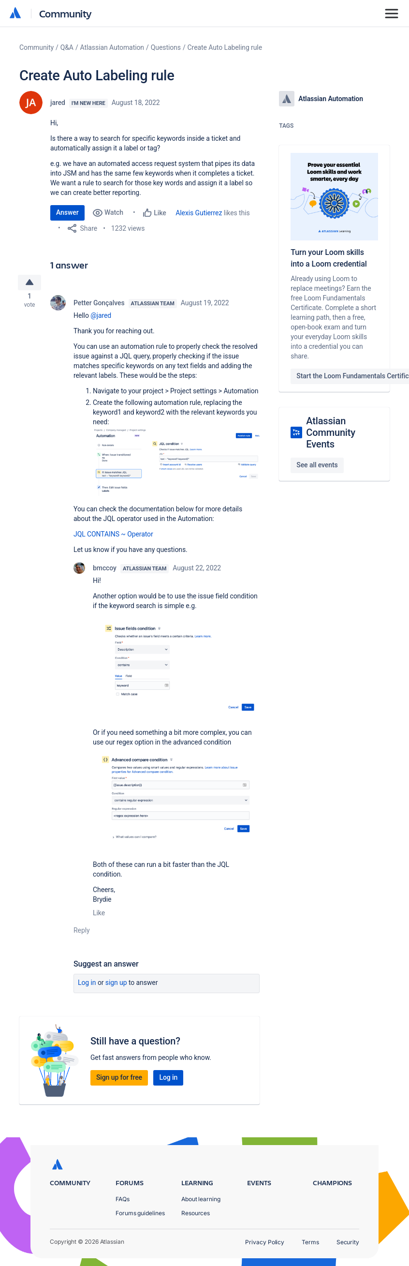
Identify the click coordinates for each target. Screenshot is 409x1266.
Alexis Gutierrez (198, 213)
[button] (176, 464)
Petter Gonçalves (99, 306)
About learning (200, 1199)
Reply (81, 933)
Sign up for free (119, 1080)
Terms (310, 1242)
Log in (87, 985)
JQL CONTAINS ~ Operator (113, 537)
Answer (67, 212)
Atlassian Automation (112, 47)
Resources (195, 1213)
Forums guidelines (140, 1213)
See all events (316, 465)
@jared (100, 318)
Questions (166, 47)
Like (99, 916)
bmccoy (105, 571)
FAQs (123, 1199)
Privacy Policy (264, 1242)
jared (57, 102)
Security (347, 1242)
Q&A (66, 47)
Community (65, 13)
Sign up (116, 985)
